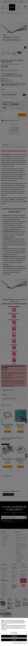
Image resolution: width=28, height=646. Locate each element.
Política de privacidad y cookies (20, 643)
